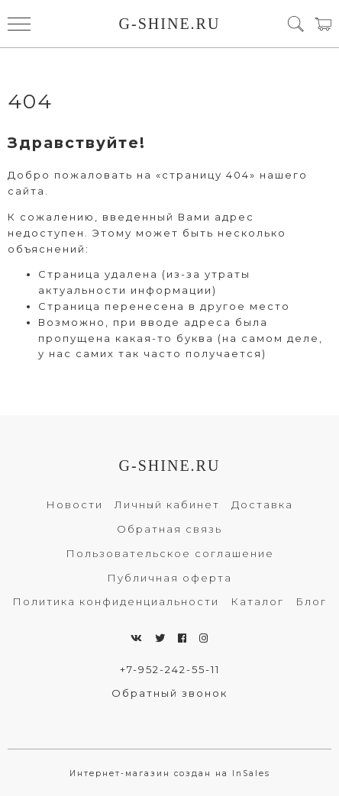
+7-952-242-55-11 (170, 669)
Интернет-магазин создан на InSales (169, 773)
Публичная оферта (169, 578)
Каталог (257, 601)
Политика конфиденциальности (115, 601)
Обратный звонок (169, 693)
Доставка (262, 504)
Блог (311, 601)
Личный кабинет (167, 504)
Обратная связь (169, 529)
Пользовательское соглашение (170, 553)
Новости (74, 504)
